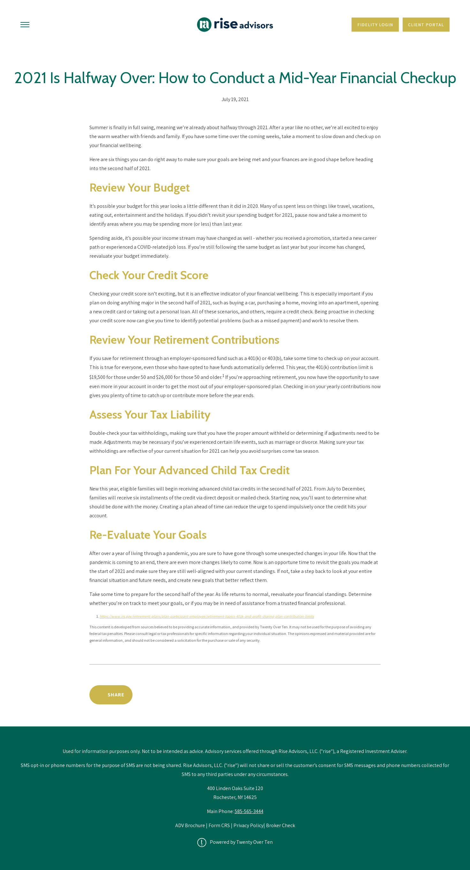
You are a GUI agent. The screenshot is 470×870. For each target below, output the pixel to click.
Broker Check (280, 825)
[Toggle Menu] (25, 24)
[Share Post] (111, 694)
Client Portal (426, 24)
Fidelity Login (375, 24)
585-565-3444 (249, 811)
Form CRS (219, 825)
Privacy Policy (248, 825)
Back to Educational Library (331, 694)
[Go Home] (235, 24)
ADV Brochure (190, 825)
